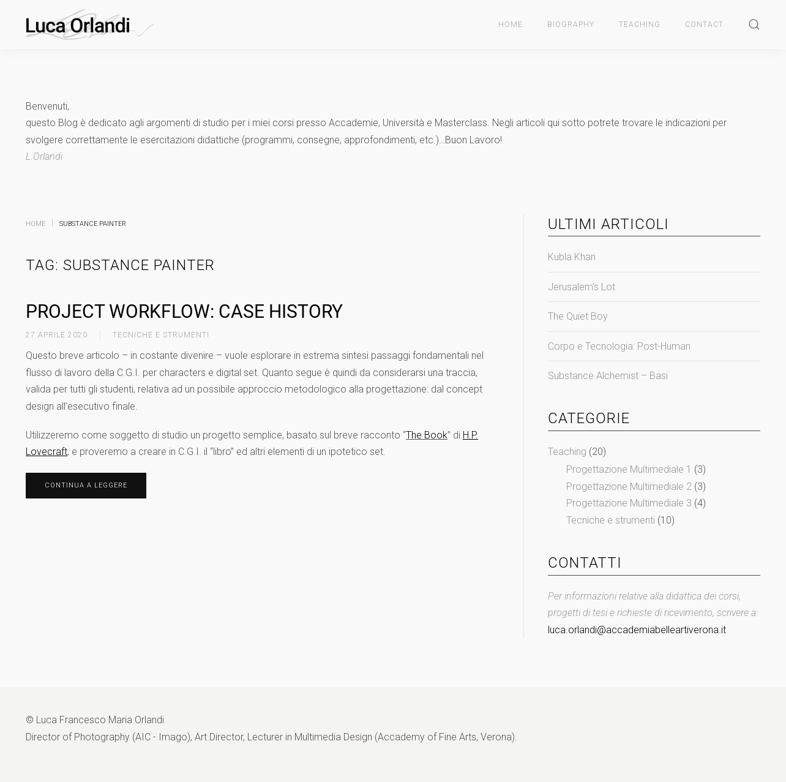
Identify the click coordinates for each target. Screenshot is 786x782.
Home (510, 24)
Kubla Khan (572, 257)
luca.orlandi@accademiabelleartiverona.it (637, 630)
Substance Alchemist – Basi (608, 376)
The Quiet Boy (578, 316)
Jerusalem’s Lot (581, 287)
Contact (704, 24)
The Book (426, 435)
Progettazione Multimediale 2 (629, 486)
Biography (570, 24)
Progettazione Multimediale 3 (629, 503)
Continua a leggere (86, 485)
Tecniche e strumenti (161, 335)
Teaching (640, 24)
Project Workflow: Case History (184, 311)
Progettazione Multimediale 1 (629, 469)
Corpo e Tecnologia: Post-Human (619, 346)
